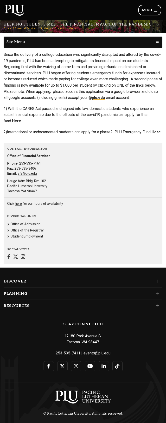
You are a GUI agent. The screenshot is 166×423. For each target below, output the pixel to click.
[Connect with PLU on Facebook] (49, 366)
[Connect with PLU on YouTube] (90, 366)
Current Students (65, 28)
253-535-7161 (30, 163)
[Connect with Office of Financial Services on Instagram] (23, 257)
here (18, 203)
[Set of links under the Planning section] (156, 294)
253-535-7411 (68, 353)
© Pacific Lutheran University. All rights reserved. (83, 413)
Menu (149, 10)
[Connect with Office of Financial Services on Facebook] (9, 257)
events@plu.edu (96, 353)
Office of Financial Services (20, 28)
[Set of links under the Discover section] (156, 281)
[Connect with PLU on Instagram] (76, 366)
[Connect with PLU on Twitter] (62, 366)
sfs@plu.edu (27, 173)
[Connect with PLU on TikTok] (117, 366)
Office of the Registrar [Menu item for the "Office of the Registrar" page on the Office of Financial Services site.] (27, 230)
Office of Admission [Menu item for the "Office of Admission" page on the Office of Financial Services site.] (25, 224)
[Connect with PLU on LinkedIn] (104, 366)
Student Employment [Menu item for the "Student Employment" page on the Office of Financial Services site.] (27, 236)
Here (16, 121)
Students (45, 28)
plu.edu (98, 97)
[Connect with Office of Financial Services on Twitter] (15, 257)
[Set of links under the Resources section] (156, 306)
